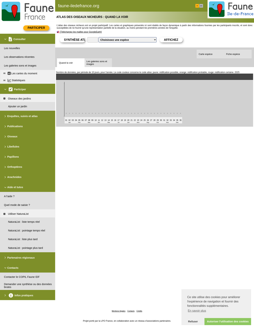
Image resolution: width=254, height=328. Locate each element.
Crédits (139, 311)
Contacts (130, 311)
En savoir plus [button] (197, 310)
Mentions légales (118, 311)
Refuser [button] (193, 321)
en (201, 6)
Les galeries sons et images (97, 62)
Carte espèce (205, 54)
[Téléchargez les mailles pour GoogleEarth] (81, 32)
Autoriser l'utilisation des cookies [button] (228, 321)
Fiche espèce (233, 54)
